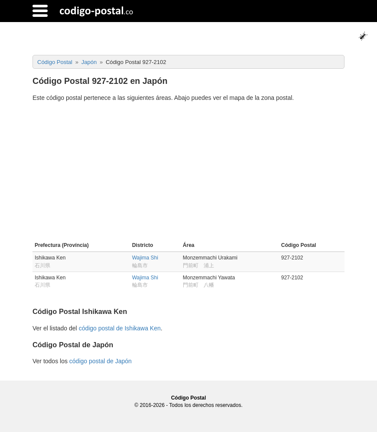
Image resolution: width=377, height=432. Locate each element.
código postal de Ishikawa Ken (120, 328)
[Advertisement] (188, 173)
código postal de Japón (100, 361)
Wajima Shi (145, 258)
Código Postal (188, 398)
